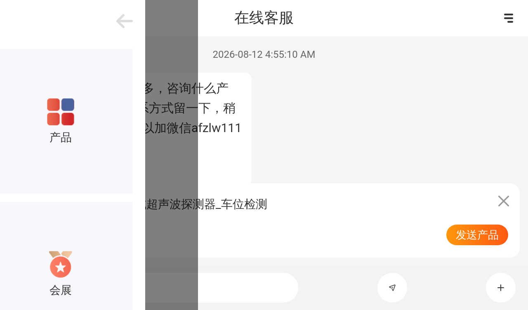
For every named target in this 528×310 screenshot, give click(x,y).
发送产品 (477, 235)
